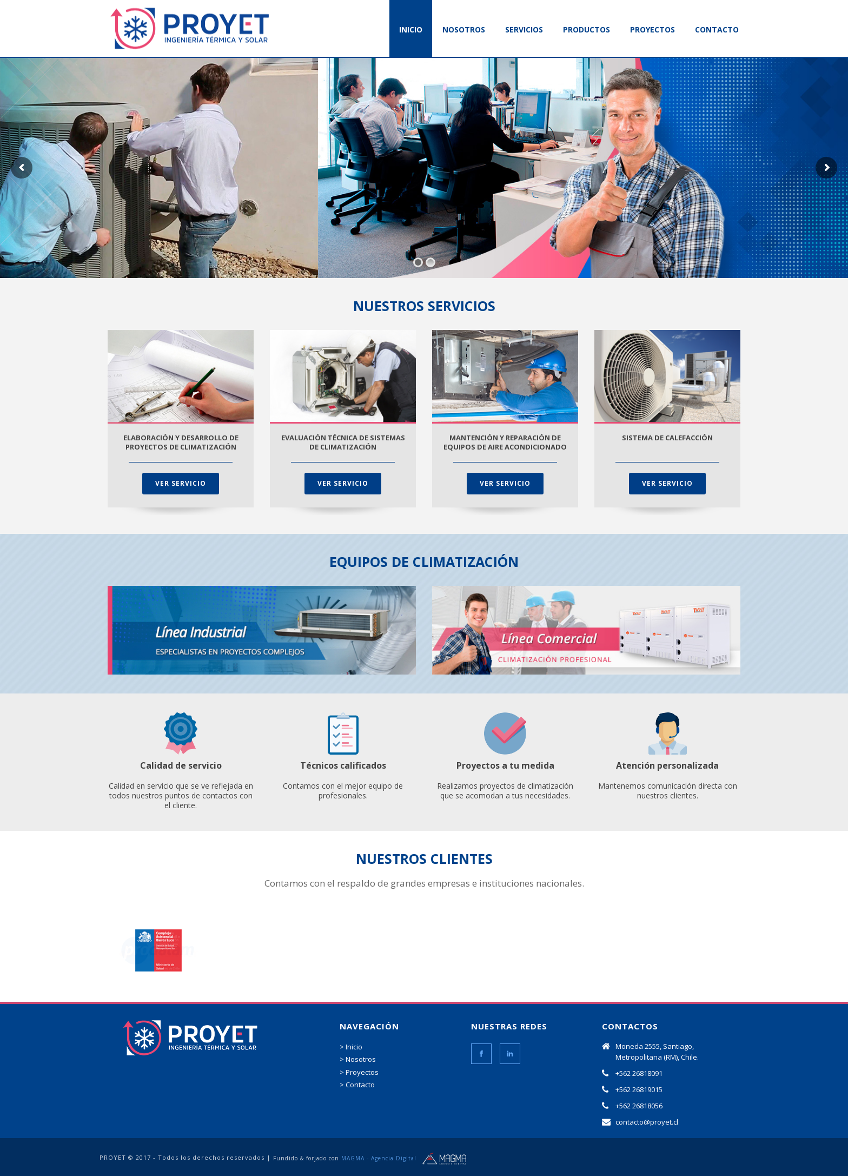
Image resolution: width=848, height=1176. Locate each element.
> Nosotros (358, 1059)
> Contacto (357, 1084)
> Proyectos (359, 1072)
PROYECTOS (652, 29)
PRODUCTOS (586, 29)
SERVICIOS (524, 29)
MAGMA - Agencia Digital (378, 1158)
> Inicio (351, 1047)
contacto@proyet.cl (646, 1122)
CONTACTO (717, 29)
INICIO (410, 29)
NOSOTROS (463, 29)
